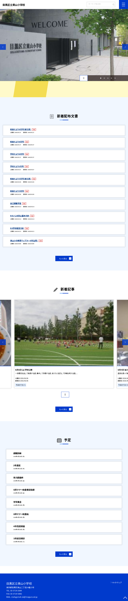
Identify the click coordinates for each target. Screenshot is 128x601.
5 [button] (115, 78)
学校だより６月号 (17, 154)
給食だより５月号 (17, 191)
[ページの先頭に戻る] (125, 598)
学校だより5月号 (17, 166)
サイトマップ (117, 582)
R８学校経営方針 (17, 228)
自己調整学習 (16, 203)
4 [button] (111, 78)
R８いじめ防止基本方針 (20, 215)
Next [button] (125, 47)
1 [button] (100, 78)
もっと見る (63, 258)
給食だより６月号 (17, 141)
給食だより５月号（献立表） (21, 178)
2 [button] (104, 78)
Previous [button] (3, 47)
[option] (64, 45)
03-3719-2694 (16, 590)
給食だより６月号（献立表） (21, 129)
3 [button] (107, 78)
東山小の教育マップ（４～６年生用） (24, 240)
